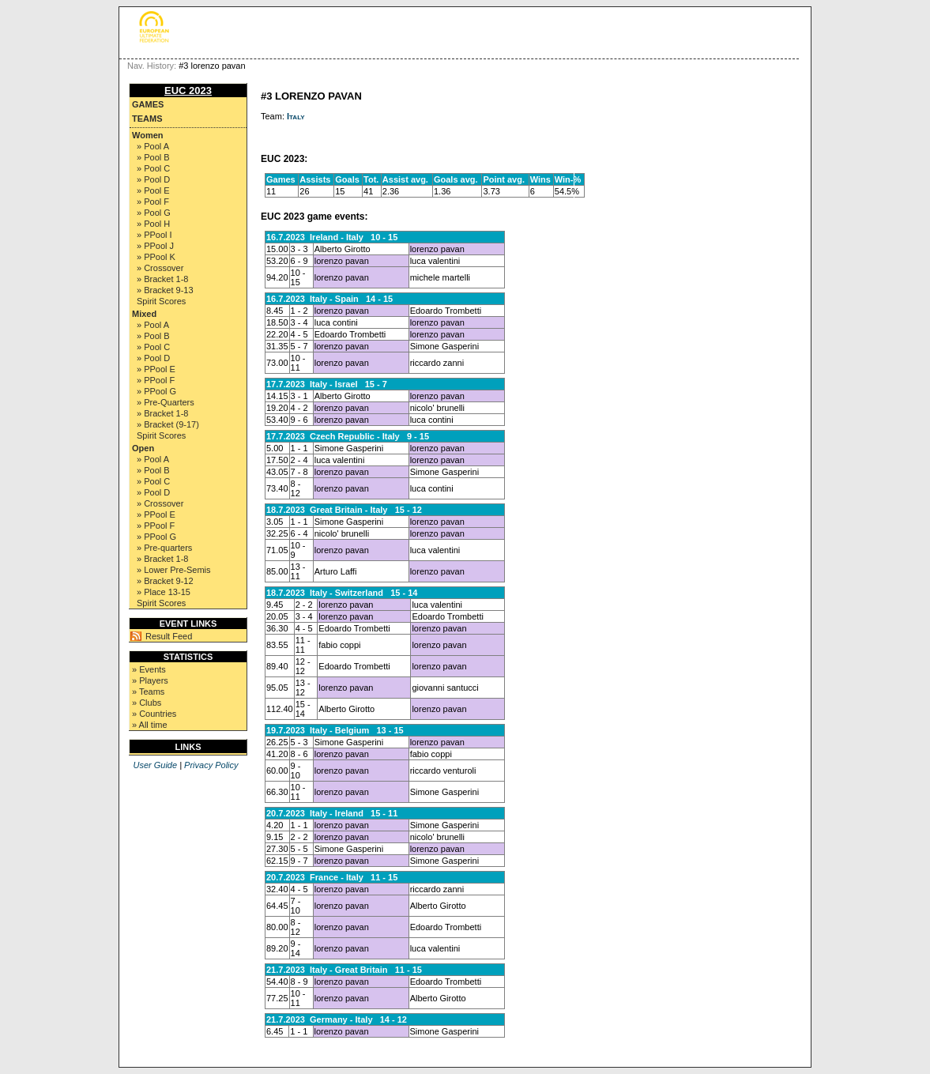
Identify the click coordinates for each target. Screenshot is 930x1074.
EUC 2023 (188, 90)
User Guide (155, 765)
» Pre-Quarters (165, 402)
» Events (149, 669)
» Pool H (153, 223)
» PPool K (156, 257)
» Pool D (153, 179)
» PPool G (156, 391)
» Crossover (160, 268)
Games (148, 104)
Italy (296, 116)
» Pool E (153, 190)
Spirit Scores (161, 301)
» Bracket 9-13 (165, 290)
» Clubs (146, 702)
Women (148, 135)
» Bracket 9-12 (165, 581)
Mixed (144, 313)
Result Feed (168, 636)
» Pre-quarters (164, 547)
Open (143, 448)
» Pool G (154, 212)
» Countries (154, 713)
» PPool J (155, 246)
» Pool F (153, 201)
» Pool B (153, 157)
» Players (150, 680)
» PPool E (156, 369)
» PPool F (156, 380)
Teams (147, 118)
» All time (150, 724)
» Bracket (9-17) (168, 424)
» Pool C (153, 168)
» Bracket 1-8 (162, 279)
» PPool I (154, 234)
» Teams (148, 691)
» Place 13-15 (163, 592)
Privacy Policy (211, 765)
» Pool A (153, 146)
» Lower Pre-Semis (174, 570)
